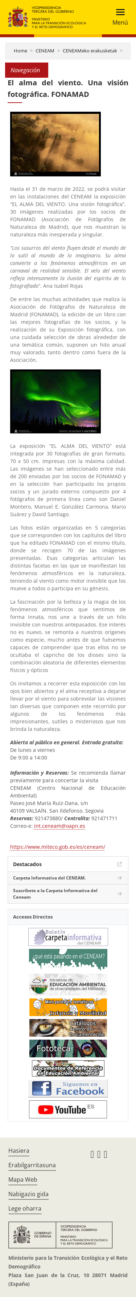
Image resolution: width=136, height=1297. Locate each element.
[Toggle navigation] (118, 17)
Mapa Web (22, 1179)
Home (20, 50)
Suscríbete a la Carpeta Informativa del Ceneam (55, 893)
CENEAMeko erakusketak (90, 50)
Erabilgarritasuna (32, 1165)
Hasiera (18, 1151)
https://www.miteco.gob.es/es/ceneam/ (57, 846)
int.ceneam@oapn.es (59, 825)
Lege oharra (24, 1208)
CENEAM (45, 50)
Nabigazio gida (28, 1194)
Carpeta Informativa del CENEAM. (49, 878)
